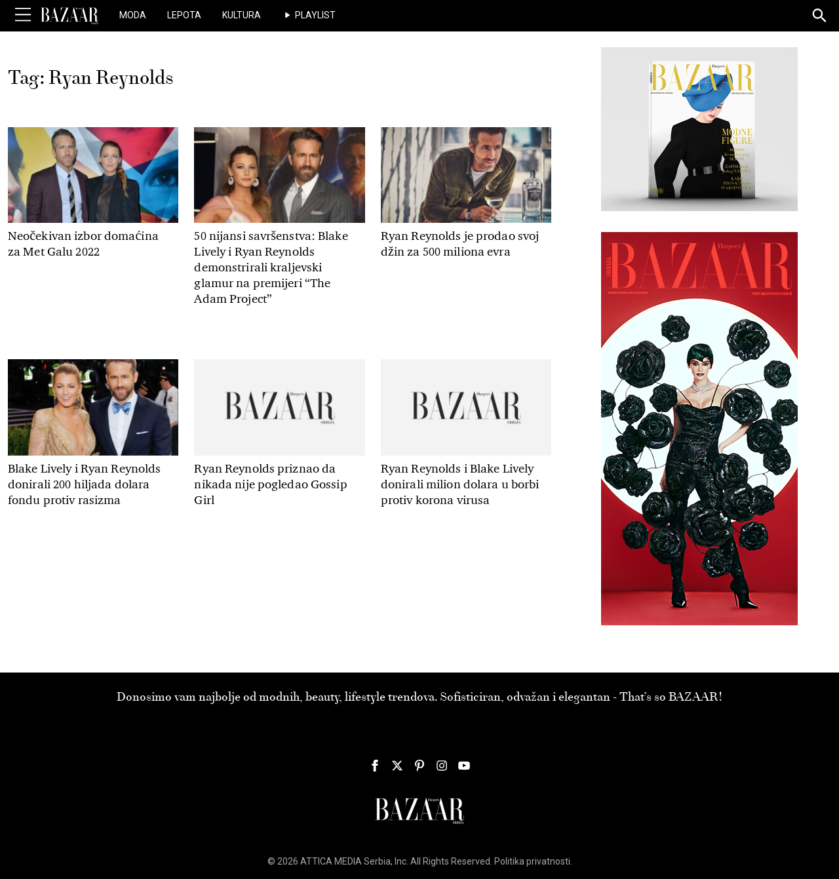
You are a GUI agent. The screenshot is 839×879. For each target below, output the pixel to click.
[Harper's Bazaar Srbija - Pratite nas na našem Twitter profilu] (397, 766)
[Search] (820, 16)
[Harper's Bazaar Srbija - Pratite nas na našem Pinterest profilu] (419, 766)
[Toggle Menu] (23, 15)
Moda (132, 15)
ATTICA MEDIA (331, 861)
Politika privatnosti (532, 861)
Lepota (184, 15)
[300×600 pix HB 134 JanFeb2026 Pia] (699, 428)
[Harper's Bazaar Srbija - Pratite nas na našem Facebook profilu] (375, 766)
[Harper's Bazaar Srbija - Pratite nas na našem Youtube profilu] (464, 766)
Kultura (241, 15)
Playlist (315, 15)
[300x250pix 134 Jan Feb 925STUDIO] (699, 128)
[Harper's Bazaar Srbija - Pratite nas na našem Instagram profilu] (442, 766)
